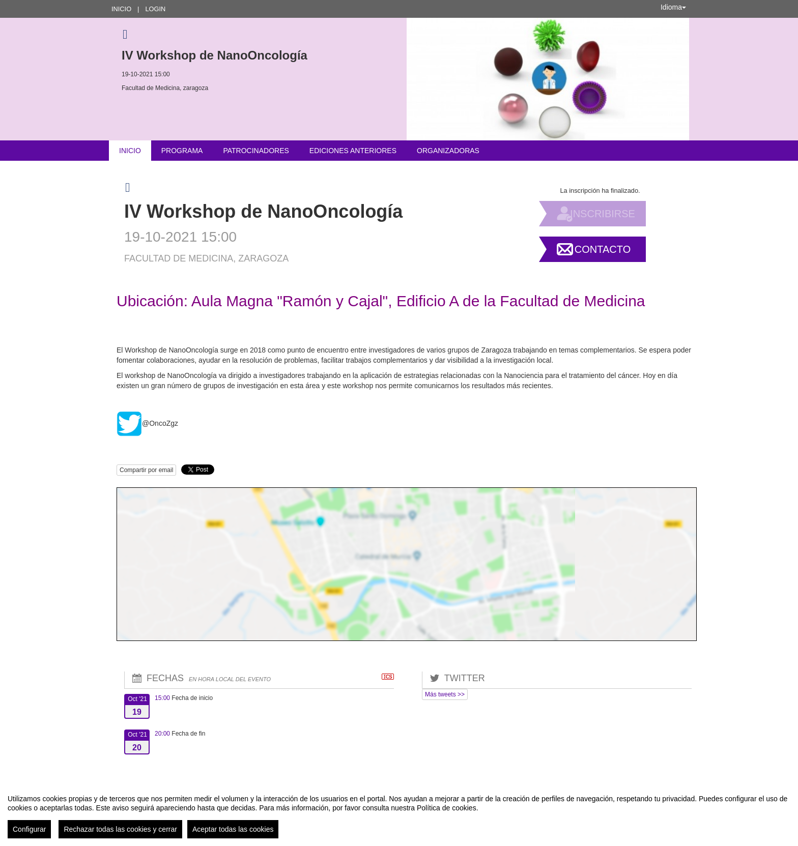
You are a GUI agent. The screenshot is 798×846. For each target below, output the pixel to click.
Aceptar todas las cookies (233, 829)
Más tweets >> (445, 694)
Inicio (121, 9)
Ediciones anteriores (352, 151)
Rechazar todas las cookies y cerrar (120, 829)
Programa (182, 151)
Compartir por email (146, 470)
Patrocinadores (256, 151)
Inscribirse (602, 213)
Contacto (603, 249)
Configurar (29, 829)
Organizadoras (448, 151)
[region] (399, 812)
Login (155, 9)
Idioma (673, 7)
